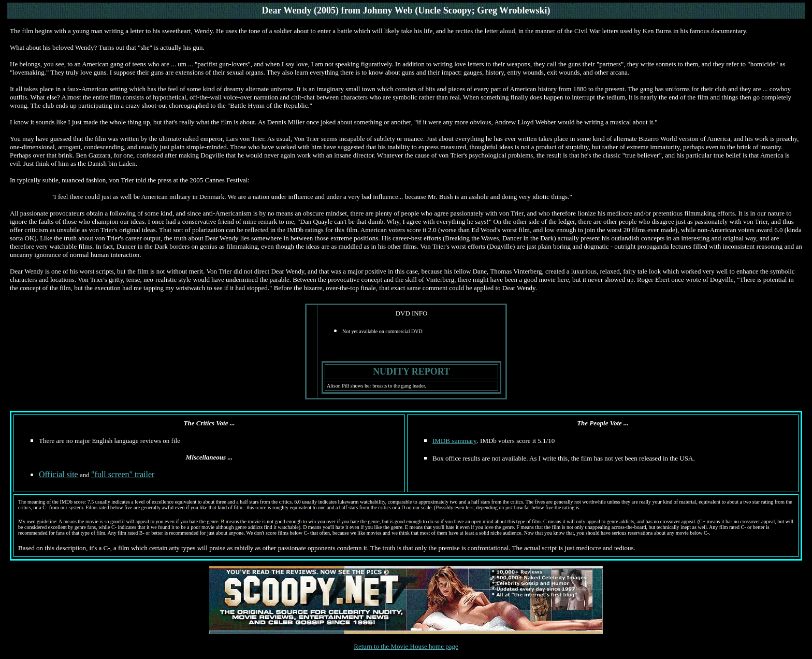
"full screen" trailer (122, 474)
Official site (58, 474)
